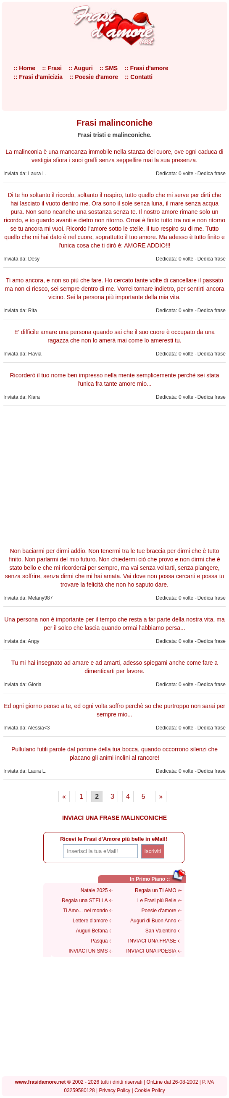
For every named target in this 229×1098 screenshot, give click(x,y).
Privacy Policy (115, 1090)
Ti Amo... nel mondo (85, 911)
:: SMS (109, 68)
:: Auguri (80, 68)
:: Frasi (52, 68)
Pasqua (99, 941)
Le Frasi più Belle (156, 900)
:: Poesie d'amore (93, 77)
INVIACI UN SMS (88, 951)
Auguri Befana (92, 931)
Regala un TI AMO (155, 890)
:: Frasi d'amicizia (38, 77)
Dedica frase (211, 173)
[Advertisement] (114, 475)
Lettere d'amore (90, 921)
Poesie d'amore (158, 911)
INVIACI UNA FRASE (152, 941)
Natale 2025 (94, 890)
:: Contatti (139, 77)
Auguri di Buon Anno (153, 921)
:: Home (24, 68)
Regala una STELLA (85, 900)
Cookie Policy (149, 1090)
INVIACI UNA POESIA (151, 951)
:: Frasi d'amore (146, 68)
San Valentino (160, 931)
